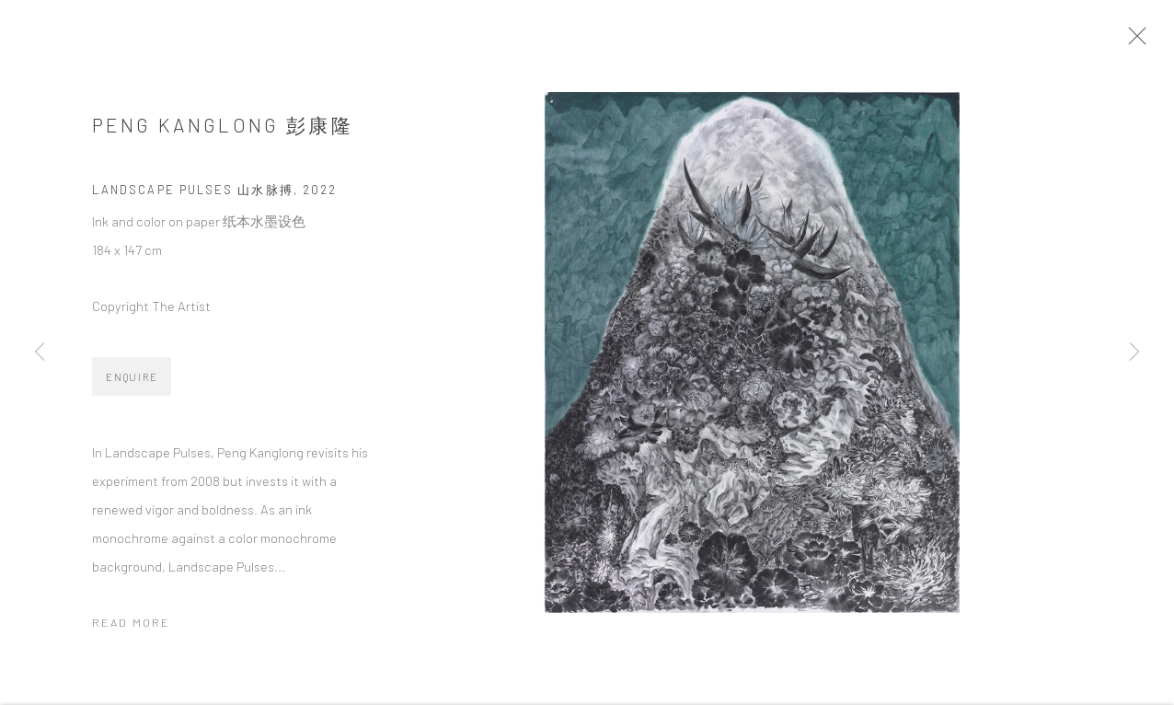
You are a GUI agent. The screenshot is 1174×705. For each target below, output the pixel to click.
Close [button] (1145, 41)
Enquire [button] (131, 383)
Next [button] (1134, 352)
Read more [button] (131, 628)
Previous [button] (39, 352)
